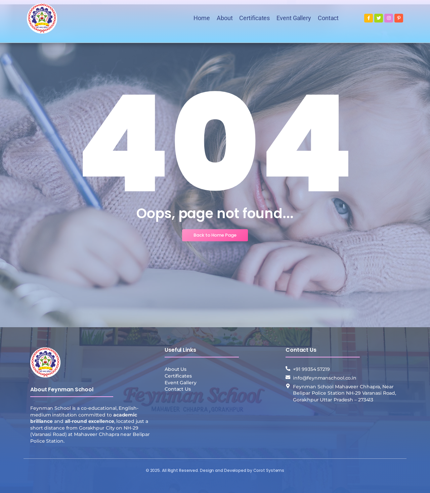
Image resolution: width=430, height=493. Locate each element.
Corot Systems (269, 470)
